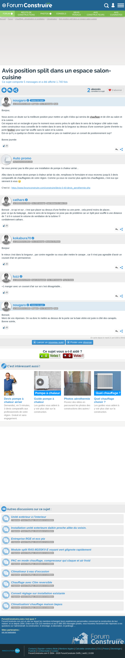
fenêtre (11, 130)
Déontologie (116, 649)
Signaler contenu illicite (48, 649)
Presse (106, 649)
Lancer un (48, 342)
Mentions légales (66, 649)
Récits (26, 13)
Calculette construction (85, 649)
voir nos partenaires (9, 632)
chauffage (95, 117)
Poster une (79, 342)
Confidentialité (43, 651)
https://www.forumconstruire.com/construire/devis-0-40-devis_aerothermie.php (50, 187)
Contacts (32, 649)
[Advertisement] (62, 464)
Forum (6, 14)
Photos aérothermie (77, 398)
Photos (45, 14)
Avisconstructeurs (95, 13)
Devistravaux (76, 13)
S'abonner (115, 90)
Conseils (61, 14)
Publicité (32, 651)
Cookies (54, 651)
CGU (99, 649)
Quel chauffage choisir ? (104, 400)
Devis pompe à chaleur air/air (14, 400)
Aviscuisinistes (116, 13)
